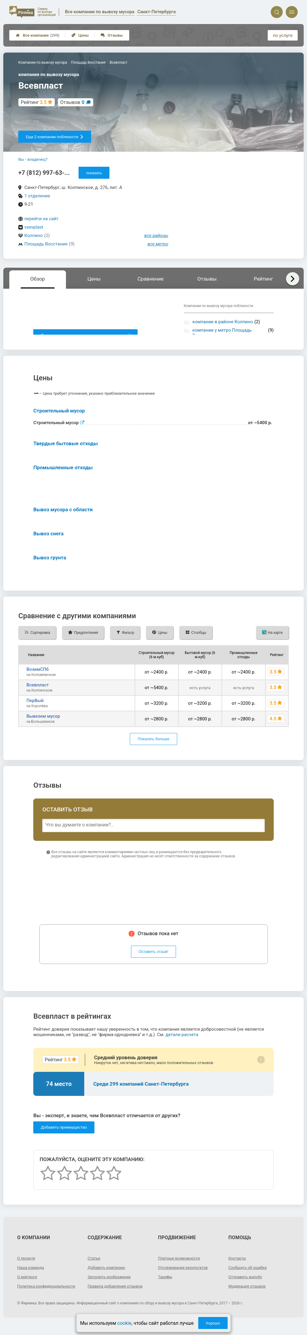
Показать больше (153, 746)
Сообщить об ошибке (249, 1274)
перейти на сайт (41, 218)
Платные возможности (181, 1264)
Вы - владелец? (32, 159)
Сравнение (150, 279)
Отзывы (112, 35)
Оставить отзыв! (153, 958)
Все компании (37, 35)
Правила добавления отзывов (118, 1292)
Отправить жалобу (246, 1283)
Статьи (94, 1264)
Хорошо (213, 1323)
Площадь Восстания (45, 244)
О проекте (27, 1264)
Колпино (33, 235)
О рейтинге (28, 1283)
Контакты (238, 1264)
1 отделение (37, 196)
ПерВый (34, 707)
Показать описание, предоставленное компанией (85, 335)
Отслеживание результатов (185, 1274)
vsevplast (33, 227)
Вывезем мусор (43, 722)
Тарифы (166, 1283)
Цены (80, 35)
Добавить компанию (108, 1274)
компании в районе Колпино (222, 321)
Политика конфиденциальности (38, 1295)
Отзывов (72, 102)
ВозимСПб (37, 676)
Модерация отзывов (248, 1292)
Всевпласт (37, 691)
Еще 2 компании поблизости (55, 137)
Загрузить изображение (111, 1283)
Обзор (37, 279)
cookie (124, 1323)
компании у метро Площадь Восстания (222, 332)
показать (94, 173)
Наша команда (31, 1274)
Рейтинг (263, 279)
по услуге (283, 35)
